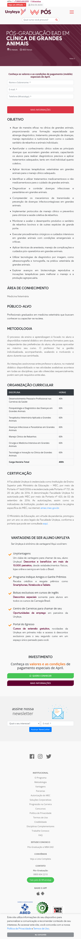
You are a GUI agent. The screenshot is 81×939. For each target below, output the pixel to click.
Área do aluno (35, 5)
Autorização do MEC (40, 795)
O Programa (40, 777)
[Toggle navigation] (72, 12)
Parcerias (40, 791)
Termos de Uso (40, 817)
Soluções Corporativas (40, 799)
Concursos (40, 808)
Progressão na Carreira (40, 804)
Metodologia (40, 782)
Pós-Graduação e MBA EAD (40, 847)
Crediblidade (40, 822)
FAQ (41, 835)
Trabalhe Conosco (40, 830)
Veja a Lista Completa (40, 858)
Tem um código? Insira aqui (40, 102)
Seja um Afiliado (16, 5)
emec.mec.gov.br (50, 507)
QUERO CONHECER (40, 675)
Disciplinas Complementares (40, 826)
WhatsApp (36, 1)
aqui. (45, 523)
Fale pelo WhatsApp (40, 880)
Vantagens (40, 786)
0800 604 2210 (40, 874)
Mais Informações (40, 683)
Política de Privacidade (40, 813)
